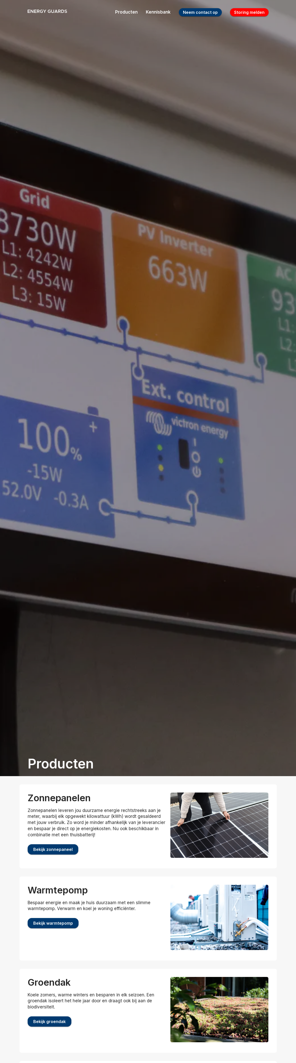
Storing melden (249, 12)
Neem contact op (200, 12)
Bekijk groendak (49, 1021)
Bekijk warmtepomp (53, 923)
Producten (126, 12)
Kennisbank (158, 12)
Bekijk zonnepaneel (53, 849)
